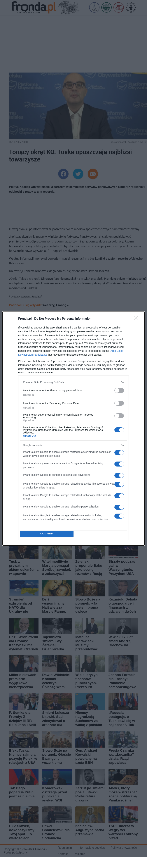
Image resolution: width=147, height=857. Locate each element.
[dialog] (73, 428)
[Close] (137, 318)
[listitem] (73, 382)
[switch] (119, 390)
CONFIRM (47, 533)
